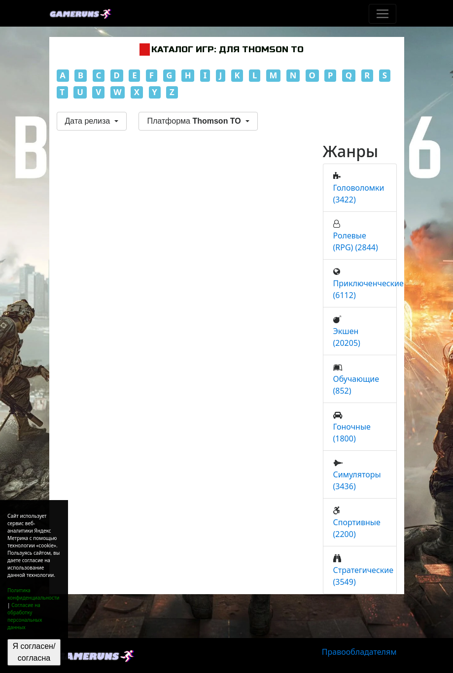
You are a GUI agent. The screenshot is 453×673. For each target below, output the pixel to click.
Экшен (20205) (346, 337)
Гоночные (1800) (352, 432)
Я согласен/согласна (33, 652)
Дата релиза (88, 121)
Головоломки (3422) (358, 193)
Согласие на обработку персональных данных (24, 616)
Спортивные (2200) (357, 528)
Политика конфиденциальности (33, 594)
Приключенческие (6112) (368, 289)
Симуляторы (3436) (357, 480)
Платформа (195, 121)
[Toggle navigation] (382, 14)
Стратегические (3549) (363, 576)
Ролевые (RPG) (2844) (355, 241)
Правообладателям (359, 651)
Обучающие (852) (356, 384)
